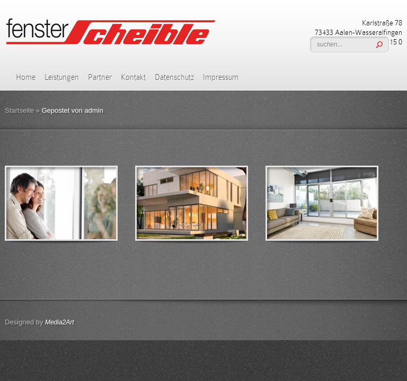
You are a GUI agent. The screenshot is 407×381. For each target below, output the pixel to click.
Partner (100, 77)
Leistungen (62, 77)
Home (26, 77)
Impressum (220, 77)
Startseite (19, 110)
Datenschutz (174, 77)
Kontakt (133, 77)
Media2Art (59, 322)
